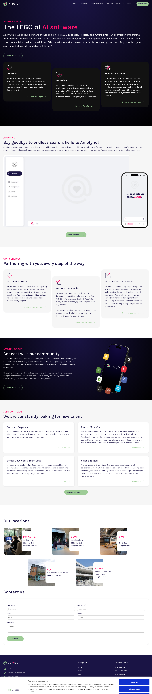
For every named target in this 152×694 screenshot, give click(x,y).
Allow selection (134, 673)
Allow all (134, 666)
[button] (83, 4)
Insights (110, 4)
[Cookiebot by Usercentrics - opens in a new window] (13, 689)
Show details (111, 690)
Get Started (142, 4)
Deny (134, 680)
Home (74, 4)
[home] (11, 4)
